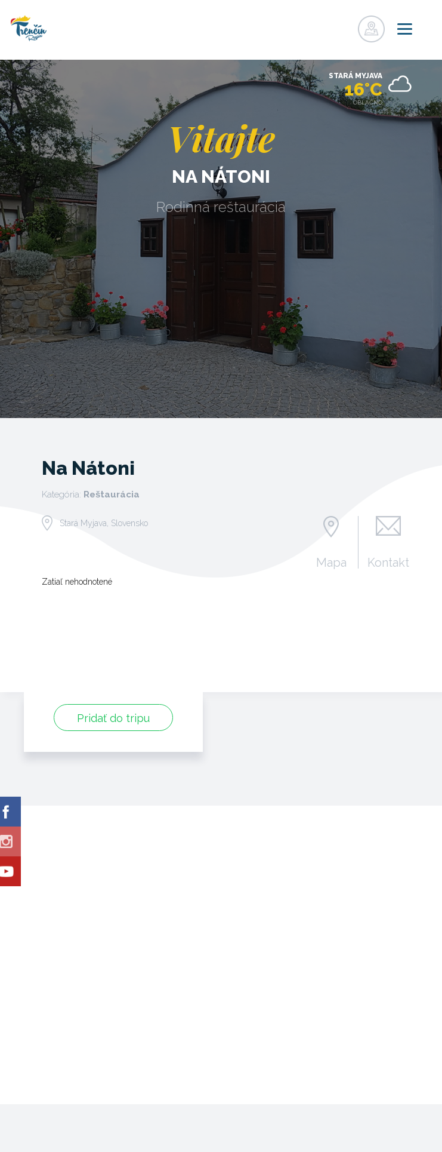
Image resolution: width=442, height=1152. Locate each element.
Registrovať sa (319, 25)
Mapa (331, 562)
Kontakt (388, 562)
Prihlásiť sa (343, 25)
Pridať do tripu (113, 718)
